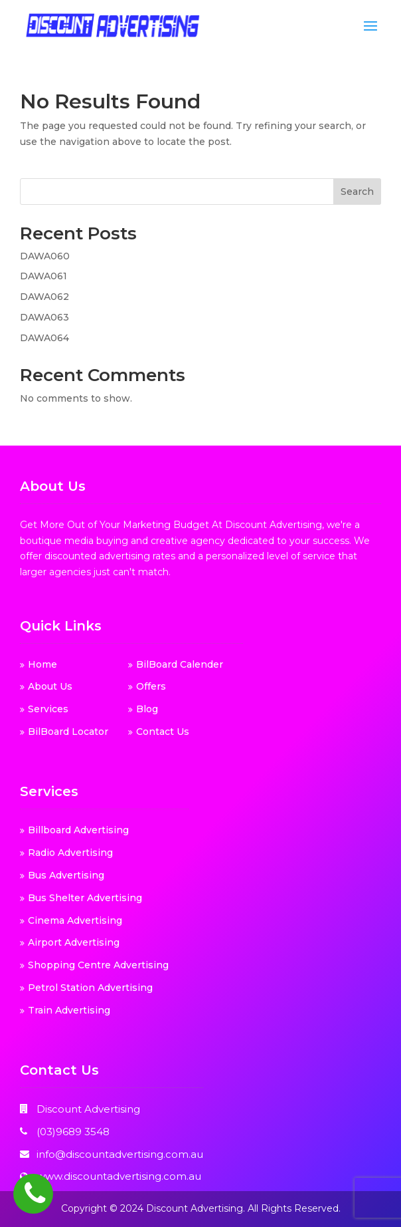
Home (42, 664)
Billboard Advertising (78, 830)
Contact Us (162, 732)
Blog (147, 709)
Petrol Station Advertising (90, 988)
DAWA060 (45, 256)
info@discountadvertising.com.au (120, 1154)
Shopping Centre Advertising (98, 965)
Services (48, 709)
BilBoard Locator (68, 732)
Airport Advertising (74, 942)
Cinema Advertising (75, 920)
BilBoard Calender (179, 664)
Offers (151, 686)
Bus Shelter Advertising (85, 898)
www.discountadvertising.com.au (119, 1176)
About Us (50, 686)
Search (357, 192)
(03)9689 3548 (73, 1131)
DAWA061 (43, 276)
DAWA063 (44, 317)
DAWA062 (44, 297)
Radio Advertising (70, 853)
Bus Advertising (66, 875)
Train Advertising (69, 1010)
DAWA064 (44, 338)
